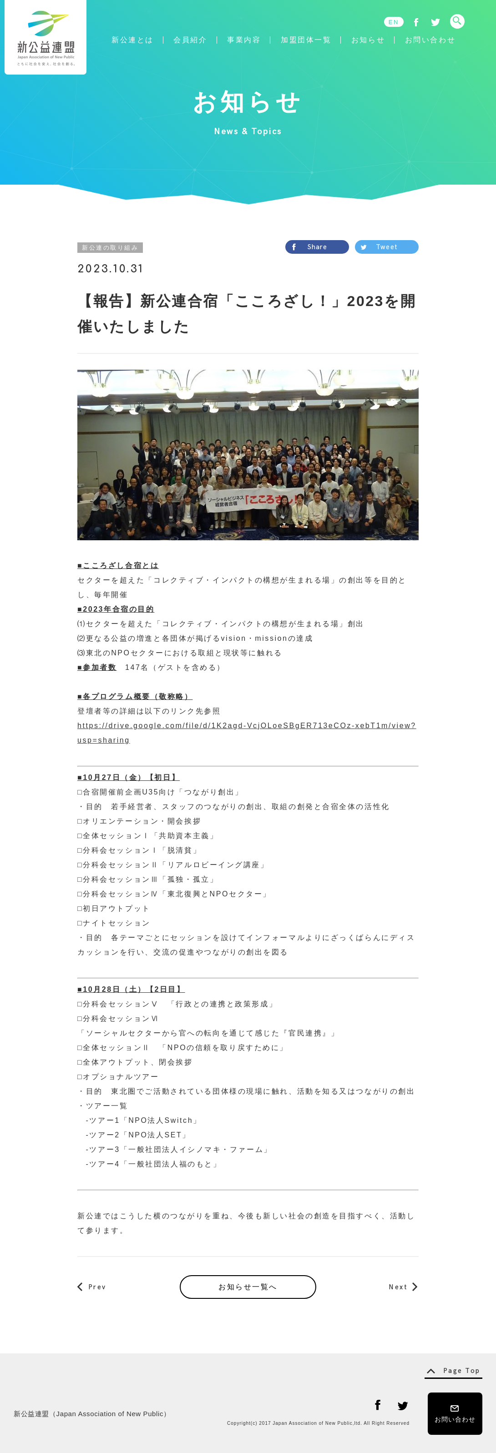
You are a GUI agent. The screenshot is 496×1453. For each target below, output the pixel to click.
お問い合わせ (430, 40)
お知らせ (368, 40)
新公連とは (132, 40)
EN (394, 22)
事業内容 (244, 40)
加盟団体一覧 (306, 40)
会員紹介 (190, 40)
